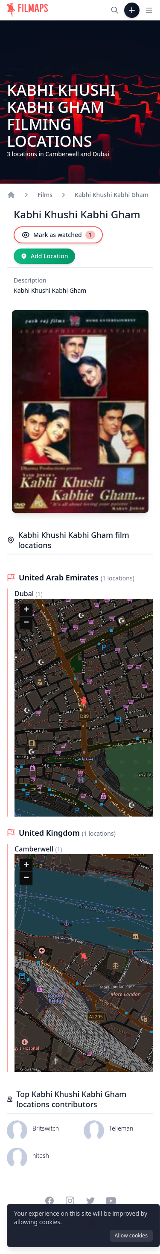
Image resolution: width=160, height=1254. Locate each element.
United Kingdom (50, 833)
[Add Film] (132, 10)
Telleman (121, 1128)
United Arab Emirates (60, 577)
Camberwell (35, 849)
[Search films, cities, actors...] (114, 10)
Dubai (25, 593)
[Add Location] (44, 256)
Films (45, 195)
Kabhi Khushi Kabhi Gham (111, 195)
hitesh (40, 1155)
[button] (84, 702)
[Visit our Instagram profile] (70, 1201)
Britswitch (45, 1128)
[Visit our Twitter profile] (90, 1201)
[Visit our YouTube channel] (111, 1201)
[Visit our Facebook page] (49, 1201)
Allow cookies (131, 1235)
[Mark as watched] (58, 234)
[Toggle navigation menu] (149, 10)
